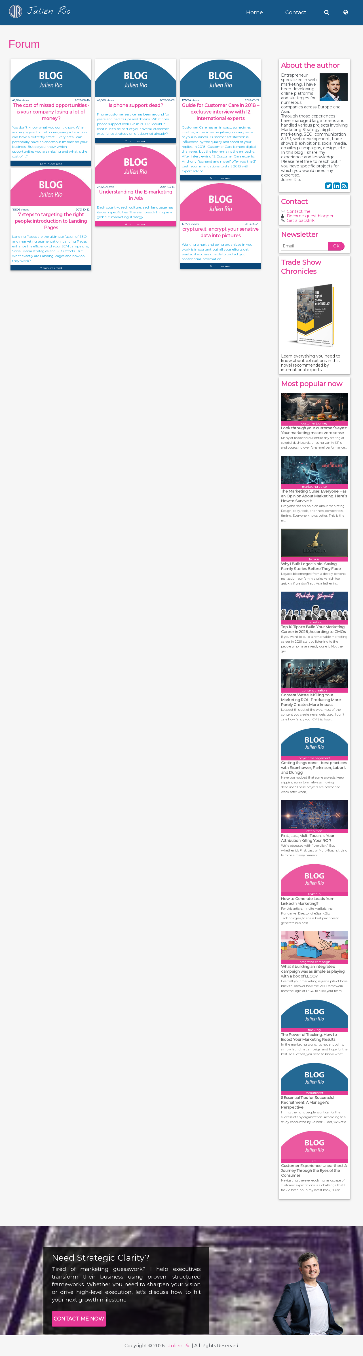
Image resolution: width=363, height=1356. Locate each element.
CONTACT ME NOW (79, 1319)
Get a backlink (301, 220)
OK (336, 246)
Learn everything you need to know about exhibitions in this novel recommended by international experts (310, 363)
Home (254, 12)
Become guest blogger (310, 215)
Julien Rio (179, 1345)
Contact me (299, 211)
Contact (295, 12)
